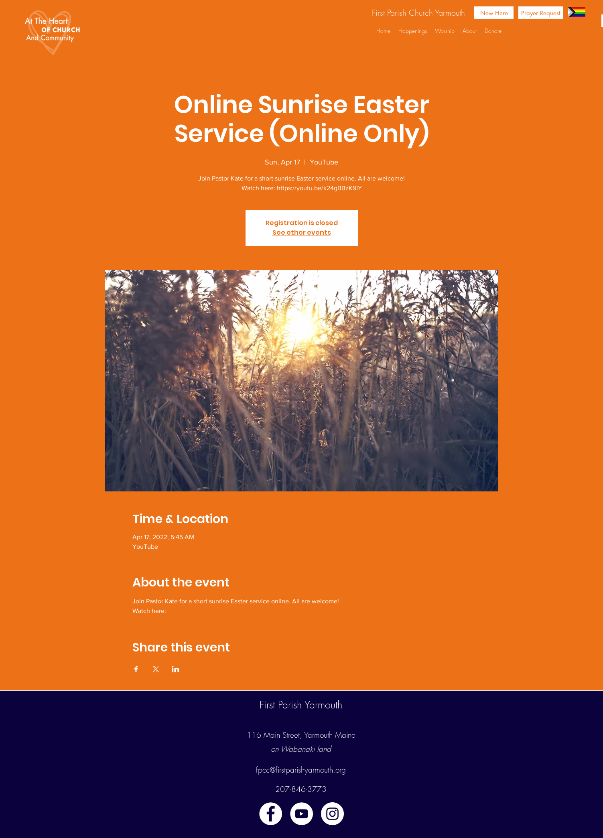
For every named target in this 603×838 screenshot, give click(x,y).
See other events (301, 232)
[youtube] (301, 813)
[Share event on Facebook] (136, 669)
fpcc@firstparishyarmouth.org (301, 770)
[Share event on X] (156, 669)
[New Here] (494, 13)
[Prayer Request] (540, 13)
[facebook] (270, 813)
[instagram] (332, 813)
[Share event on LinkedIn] (175, 669)
